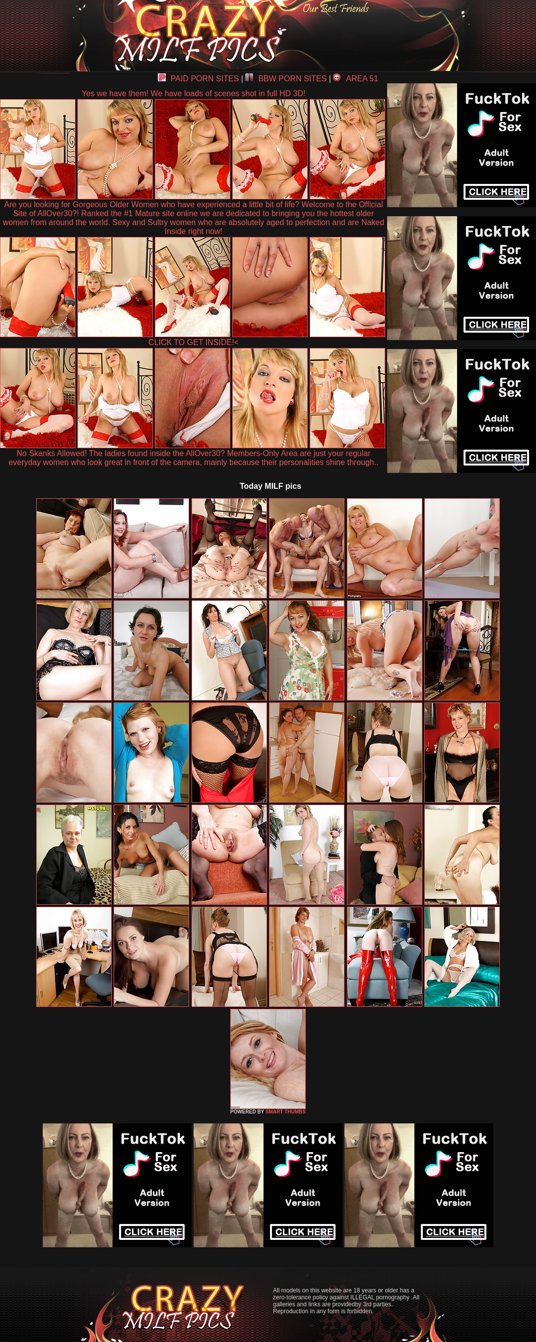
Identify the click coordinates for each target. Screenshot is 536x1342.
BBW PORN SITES (286, 78)
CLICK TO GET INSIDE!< (193, 342)
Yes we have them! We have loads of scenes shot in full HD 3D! (194, 93)
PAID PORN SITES (198, 78)
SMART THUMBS (286, 1111)
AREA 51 (355, 78)
